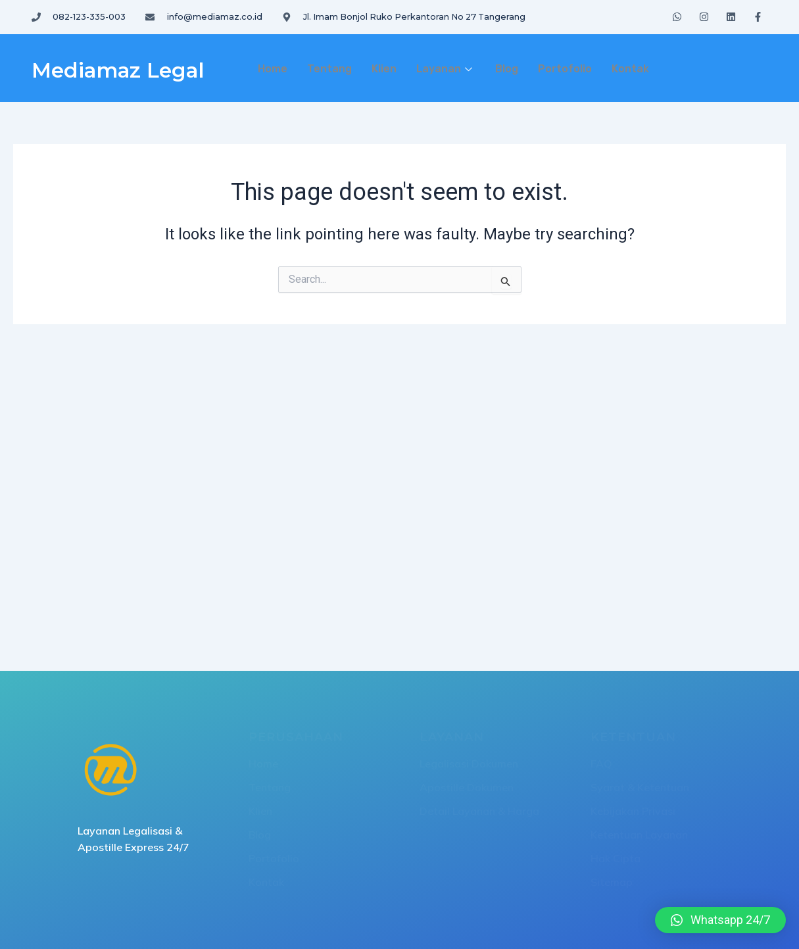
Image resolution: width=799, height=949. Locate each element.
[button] (720, 920)
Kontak (630, 68)
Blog (506, 68)
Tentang (329, 68)
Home (272, 68)
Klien (384, 68)
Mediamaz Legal (131, 69)
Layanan (445, 68)
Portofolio (565, 68)
